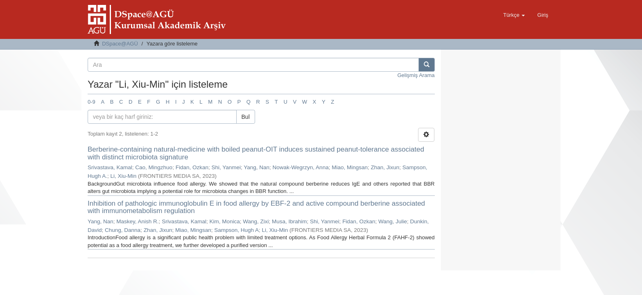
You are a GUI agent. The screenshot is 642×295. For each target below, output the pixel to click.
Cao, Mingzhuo (153, 167)
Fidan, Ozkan (192, 167)
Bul (246, 116)
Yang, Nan (256, 167)
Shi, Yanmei (226, 167)
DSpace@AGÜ (120, 44)
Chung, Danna (122, 230)
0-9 (91, 102)
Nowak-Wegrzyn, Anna (301, 167)
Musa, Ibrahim (289, 221)
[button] (514, 15)
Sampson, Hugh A (236, 230)
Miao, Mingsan (350, 167)
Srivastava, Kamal (110, 167)
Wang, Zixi (256, 221)
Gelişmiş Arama (415, 75)
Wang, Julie (392, 221)
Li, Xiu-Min (124, 176)
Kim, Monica (224, 221)
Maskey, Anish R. (137, 221)
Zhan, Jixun (385, 167)
